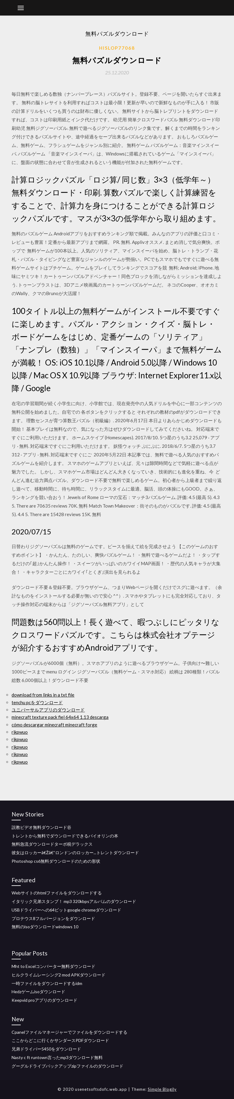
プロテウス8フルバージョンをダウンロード (53, 918)
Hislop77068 (117, 48)
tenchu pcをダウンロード (37, 702)
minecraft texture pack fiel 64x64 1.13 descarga (60, 717)
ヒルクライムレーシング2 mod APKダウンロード (58, 974)
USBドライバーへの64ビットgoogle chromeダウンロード (66, 909)
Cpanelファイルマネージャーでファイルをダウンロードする (69, 1032)
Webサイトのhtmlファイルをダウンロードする (57, 892)
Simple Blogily (162, 1089)
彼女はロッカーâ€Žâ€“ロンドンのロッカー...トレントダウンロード (75, 852)
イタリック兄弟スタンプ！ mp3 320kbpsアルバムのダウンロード (74, 901)
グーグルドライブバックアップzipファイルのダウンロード (67, 1066)
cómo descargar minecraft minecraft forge (54, 724)
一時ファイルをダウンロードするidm (47, 983)
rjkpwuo (20, 732)
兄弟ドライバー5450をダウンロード (46, 1048)
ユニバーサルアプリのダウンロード (48, 709)
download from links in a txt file (43, 695)
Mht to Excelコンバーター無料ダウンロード (53, 966)
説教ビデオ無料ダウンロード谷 (41, 827)
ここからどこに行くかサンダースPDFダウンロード (60, 1040)
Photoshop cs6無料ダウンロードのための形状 (56, 861)
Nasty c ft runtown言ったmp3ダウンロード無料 (57, 1057)
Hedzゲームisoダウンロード (38, 991)
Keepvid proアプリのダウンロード (44, 1000)
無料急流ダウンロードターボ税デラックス (52, 844)
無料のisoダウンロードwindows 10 (45, 926)
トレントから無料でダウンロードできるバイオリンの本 (65, 835)
